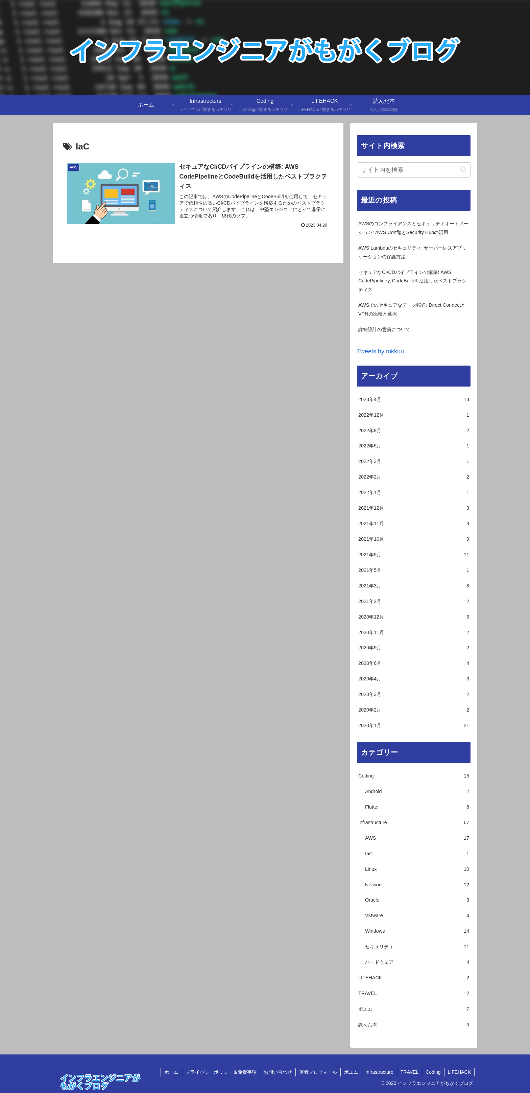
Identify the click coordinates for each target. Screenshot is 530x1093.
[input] (414, 170)
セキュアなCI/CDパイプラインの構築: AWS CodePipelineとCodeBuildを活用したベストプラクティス (412, 281)
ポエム (351, 1072)
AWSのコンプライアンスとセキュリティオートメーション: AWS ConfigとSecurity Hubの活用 (413, 228)
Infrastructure (379, 1072)
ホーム (171, 1072)
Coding (433, 1072)
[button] (463, 169)
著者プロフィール (318, 1072)
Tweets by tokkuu (380, 351)
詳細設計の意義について (384, 329)
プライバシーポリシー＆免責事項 (221, 1072)
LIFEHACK (459, 1072)
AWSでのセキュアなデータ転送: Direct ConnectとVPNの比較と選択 (411, 309)
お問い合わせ (278, 1072)
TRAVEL (409, 1072)
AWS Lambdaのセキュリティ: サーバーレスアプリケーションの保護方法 (412, 252)
